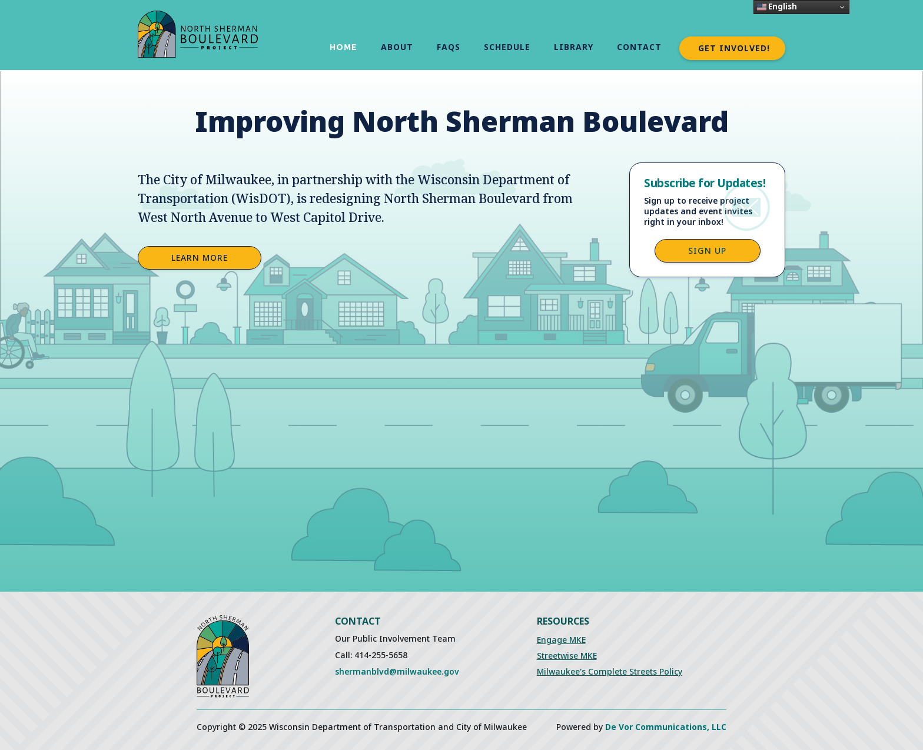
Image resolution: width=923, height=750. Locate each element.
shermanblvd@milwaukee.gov (397, 671)
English (777, 6)
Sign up (707, 250)
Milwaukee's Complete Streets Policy (609, 671)
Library (573, 46)
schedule (507, 46)
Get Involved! (734, 48)
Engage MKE (561, 639)
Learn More (199, 257)
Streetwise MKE (567, 655)
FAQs (448, 46)
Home (343, 47)
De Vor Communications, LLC (665, 726)
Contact (639, 46)
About (397, 46)
